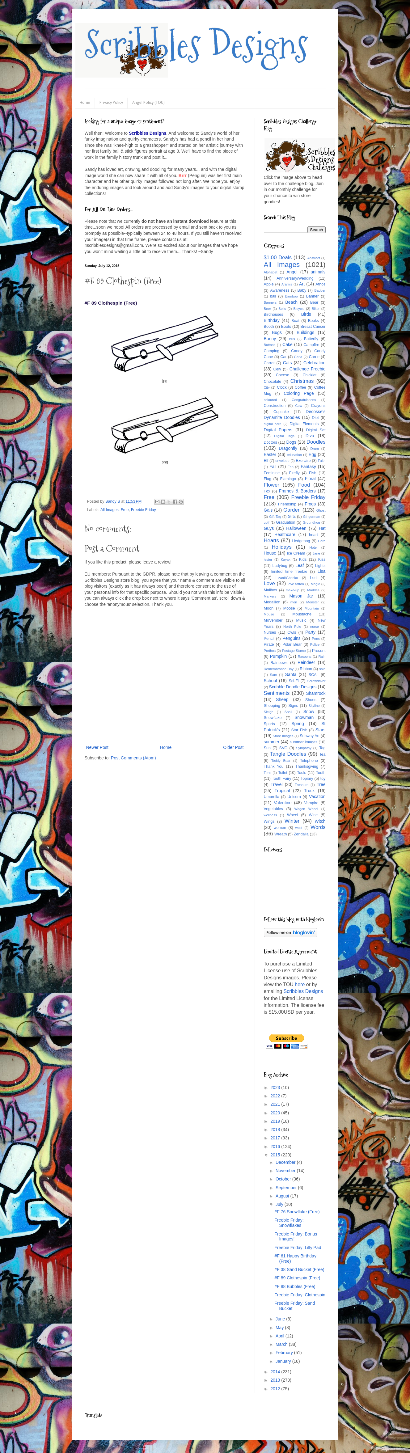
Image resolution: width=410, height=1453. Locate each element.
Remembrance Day (279, 669)
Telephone (309, 760)
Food (304, 485)
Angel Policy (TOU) (148, 102)
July (280, 1204)
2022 (275, 1095)
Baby (302, 290)
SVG (283, 748)
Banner (312, 296)
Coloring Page (299, 393)
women (280, 828)
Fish (312, 473)
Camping (271, 351)
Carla (298, 357)
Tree (321, 784)
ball (273, 296)
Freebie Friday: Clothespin (299, 1294)
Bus (292, 339)
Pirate (269, 644)
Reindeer (306, 662)
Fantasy (308, 466)
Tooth (321, 773)
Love (269, 583)
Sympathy (303, 748)
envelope (282, 461)
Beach (291, 302)
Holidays (281, 547)
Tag (322, 748)
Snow (308, 711)
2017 (275, 1137)
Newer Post (97, 747)
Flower (271, 485)
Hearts (271, 540)
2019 (275, 1121)
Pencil (269, 638)
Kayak (285, 559)
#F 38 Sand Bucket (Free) (299, 1269)
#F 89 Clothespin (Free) (297, 1277)
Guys (269, 528)
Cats (287, 362)
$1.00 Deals (278, 257)
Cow (298, 406)
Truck (309, 790)
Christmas (302, 381)
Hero (321, 541)
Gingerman (311, 516)
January (284, 1361)
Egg (312, 454)
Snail (288, 712)
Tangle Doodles (288, 754)
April (280, 1335)
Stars (320, 729)
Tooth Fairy (281, 778)
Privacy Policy (111, 102)
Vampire (311, 803)
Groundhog (311, 522)
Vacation (317, 796)
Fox (267, 491)
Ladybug (279, 566)
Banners (270, 302)
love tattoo (296, 584)
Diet (315, 418)
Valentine (282, 802)
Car (283, 357)
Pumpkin (278, 656)
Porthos (270, 651)
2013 (275, 1380)
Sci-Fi (293, 681)
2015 (275, 1154)
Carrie (314, 357)
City (267, 387)
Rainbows (278, 663)
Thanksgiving (306, 766)
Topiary (307, 778)
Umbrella (271, 797)
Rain (322, 656)
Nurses (270, 632)
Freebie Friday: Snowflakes (288, 1223)
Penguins (291, 638)
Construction (275, 405)
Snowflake (273, 718)
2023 (275, 1087)
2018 (275, 1129)
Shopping (272, 705)
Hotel (313, 547)
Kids (303, 559)
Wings (269, 821)
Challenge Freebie (308, 368)
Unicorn (294, 797)
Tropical (282, 790)
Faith (322, 461)
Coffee (300, 387)
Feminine (272, 473)
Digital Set (315, 430)
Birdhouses (273, 314)
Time (267, 773)
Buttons (270, 345)
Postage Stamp (294, 651)
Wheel (292, 815)
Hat (322, 528)
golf (266, 522)
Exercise (303, 460)
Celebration (314, 362)
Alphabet (270, 272)
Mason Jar (301, 595)
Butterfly (311, 339)
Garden (292, 510)
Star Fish (299, 730)
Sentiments (277, 693)
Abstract (313, 258)
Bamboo (291, 296)
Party (310, 632)
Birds (306, 314)
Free (125, 510)
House (270, 553)
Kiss (322, 559)
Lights (320, 566)
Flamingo (288, 479)
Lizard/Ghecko (287, 578)
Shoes (310, 700)
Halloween (296, 528)
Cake (287, 344)
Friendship (287, 504)
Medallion (272, 602)
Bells (282, 308)
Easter (270, 454)
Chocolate (272, 381)
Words (318, 827)
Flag (268, 479)
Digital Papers (278, 429)
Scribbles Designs (196, 44)
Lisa (322, 571)
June (281, 1318)
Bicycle (299, 308)
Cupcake (281, 412)
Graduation (285, 522)
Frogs (310, 503)
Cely (277, 369)
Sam (273, 675)
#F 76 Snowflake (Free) (296, 1211)
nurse (314, 626)
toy (323, 778)
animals (318, 271)
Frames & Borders (297, 490)
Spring (297, 723)
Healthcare (284, 534)
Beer (267, 308)
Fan (291, 467)
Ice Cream (296, 553)
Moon (269, 608)
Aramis (286, 284)
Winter (292, 821)
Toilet (282, 773)
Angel (292, 271)
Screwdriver (316, 681)
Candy (296, 351)
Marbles (313, 590)
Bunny (270, 338)
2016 (275, 1146)
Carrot (269, 363)
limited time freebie (289, 571)
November (286, 1170)
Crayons (318, 405)
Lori (313, 578)
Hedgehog (301, 541)
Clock (282, 387)
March (282, 1344)
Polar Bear (292, 644)
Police (314, 644)
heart (313, 535)
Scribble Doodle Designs (293, 686)
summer (272, 741)
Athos (320, 284)
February (285, 1352)
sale (322, 669)
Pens (316, 638)
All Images (109, 510)
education (294, 455)
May (280, 1327)
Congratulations (304, 400)
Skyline (314, 705)
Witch (320, 821)
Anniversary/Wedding (295, 278)
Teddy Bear (280, 760)
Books (313, 321)
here (300, 984)
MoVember (273, 620)
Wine (313, 815)
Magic (315, 584)
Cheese (282, 375)
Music (301, 620)
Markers (270, 596)
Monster (312, 602)
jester (268, 559)
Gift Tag (275, 516)
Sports (269, 724)
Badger (319, 290)
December (286, 1162)
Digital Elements (304, 424)
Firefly (294, 473)
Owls (291, 632)
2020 (275, 1112)
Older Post (233, 747)
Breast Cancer (313, 326)
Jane (316, 553)
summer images (303, 742)
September (287, 1187)
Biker (316, 308)
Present (318, 650)
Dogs (291, 442)
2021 (275, 1104)
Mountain (312, 608)
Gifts (292, 516)
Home (85, 102)
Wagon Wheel (306, 809)
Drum (315, 448)
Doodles (316, 442)
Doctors (270, 442)
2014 (275, 1371)
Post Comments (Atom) (133, 757)
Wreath (280, 834)
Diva (310, 435)
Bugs (277, 332)
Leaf (299, 565)
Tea (322, 754)
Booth (269, 326)
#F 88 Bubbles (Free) (294, 1286)
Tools (301, 773)
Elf (266, 460)
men (293, 602)
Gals (268, 510)
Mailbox (270, 590)
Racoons (304, 656)
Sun (267, 748)
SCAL (314, 675)
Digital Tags (284, 436)
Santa (291, 674)
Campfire (311, 345)
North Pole (292, 626)
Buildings (305, 332)
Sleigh (268, 712)
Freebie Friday (143, 510)
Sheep (282, 699)
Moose (289, 608)
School (270, 680)
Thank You (274, 766)
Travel (276, 784)
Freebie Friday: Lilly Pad (297, 1247)
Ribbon (306, 669)
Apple (269, 284)
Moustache (301, 614)
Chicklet (309, 375)
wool (298, 828)
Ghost (321, 510)
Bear (314, 302)
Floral (310, 478)
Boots (286, 326)
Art (302, 283)
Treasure (301, 785)
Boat (295, 321)
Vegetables (273, 809)
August (283, 1195)
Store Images (283, 736)
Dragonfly (288, 448)
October (284, 1178)
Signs (293, 705)
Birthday (272, 320)
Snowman (304, 717)
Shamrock (315, 693)
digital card (272, 424)
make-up (292, 590)
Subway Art (309, 736)
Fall (273, 466)
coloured (270, 400)
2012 (275, 1388)
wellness (270, 815)
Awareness (279, 290)
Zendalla (301, 834)
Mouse (269, 614)
